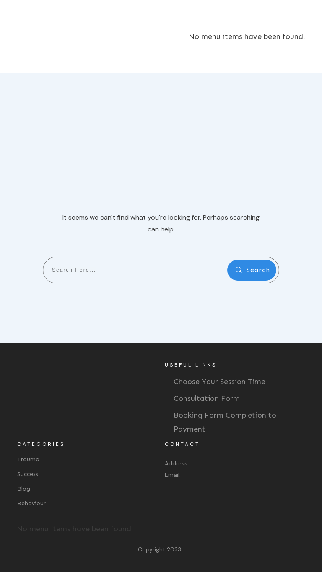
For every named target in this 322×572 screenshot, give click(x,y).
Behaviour (31, 503)
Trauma (28, 459)
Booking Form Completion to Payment (225, 422)
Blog (23, 488)
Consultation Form (207, 398)
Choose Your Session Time (219, 381)
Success (27, 474)
